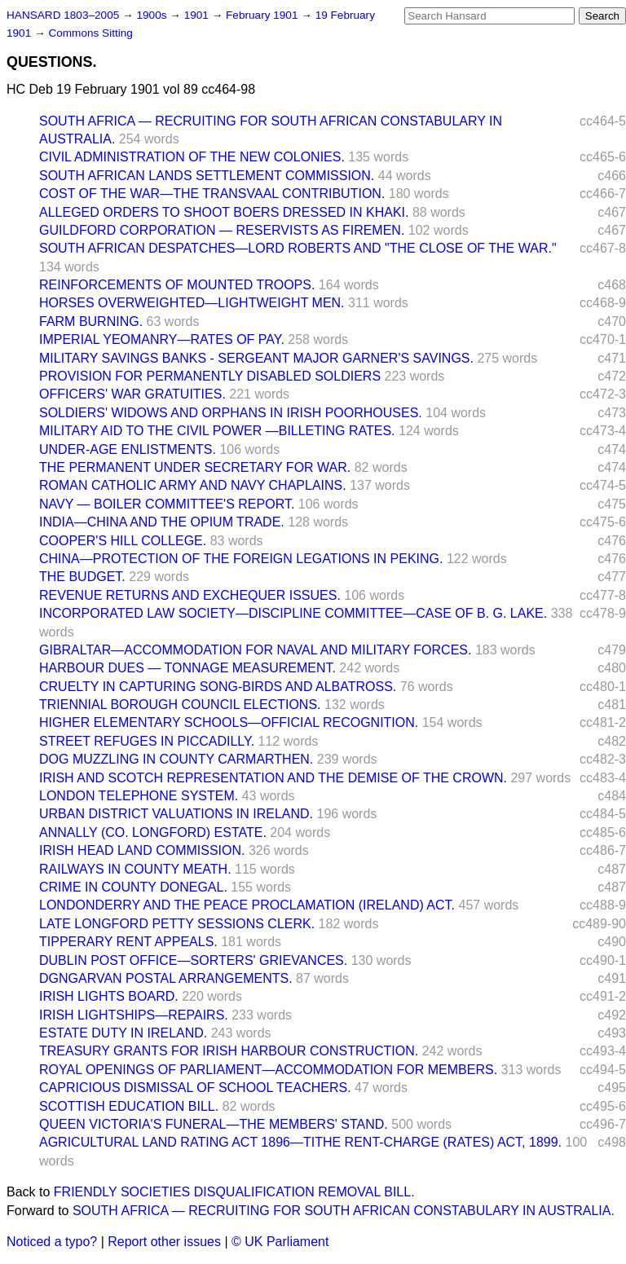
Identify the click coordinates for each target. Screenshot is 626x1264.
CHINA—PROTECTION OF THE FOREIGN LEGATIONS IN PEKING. (241, 559)
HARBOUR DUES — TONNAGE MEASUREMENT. (187, 668)
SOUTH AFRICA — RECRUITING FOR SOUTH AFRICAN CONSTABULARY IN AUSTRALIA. (344, 1211)
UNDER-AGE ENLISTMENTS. (127, 449)
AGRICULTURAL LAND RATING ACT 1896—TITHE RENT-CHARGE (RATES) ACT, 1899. (300, 1142)
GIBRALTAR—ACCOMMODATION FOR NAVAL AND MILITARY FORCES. (255, 650)
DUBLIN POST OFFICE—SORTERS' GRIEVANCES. (193, 960)
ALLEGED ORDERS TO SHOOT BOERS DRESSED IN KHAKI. (223, 212)
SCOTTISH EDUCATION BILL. (128, 1106)
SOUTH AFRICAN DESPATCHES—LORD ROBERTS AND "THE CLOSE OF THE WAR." (298, 248)
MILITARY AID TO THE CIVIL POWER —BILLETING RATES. (217, 431)
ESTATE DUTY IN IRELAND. (123, 1033)
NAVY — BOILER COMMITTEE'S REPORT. (166, 504)
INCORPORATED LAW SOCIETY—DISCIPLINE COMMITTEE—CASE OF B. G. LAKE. (293, 613)
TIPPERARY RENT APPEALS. (128, 942)
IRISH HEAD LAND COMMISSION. (142, 850)
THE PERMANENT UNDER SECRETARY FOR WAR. (194, 467)
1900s (153, 15)
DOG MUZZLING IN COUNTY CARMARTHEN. (176, 759)
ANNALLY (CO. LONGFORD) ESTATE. (153, 832)
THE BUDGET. (82, 577)
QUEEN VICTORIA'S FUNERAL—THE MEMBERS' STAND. (213, 1124)
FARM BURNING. (91, 321)
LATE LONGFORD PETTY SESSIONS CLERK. (177, 924)
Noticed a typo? (52, 1242)
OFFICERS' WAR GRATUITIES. (132, 394)
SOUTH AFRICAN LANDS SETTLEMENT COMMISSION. (206, 176)
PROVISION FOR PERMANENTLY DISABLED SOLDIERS (210, 376)
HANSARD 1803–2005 (63, 15)
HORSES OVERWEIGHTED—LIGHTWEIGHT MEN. (192, 303)
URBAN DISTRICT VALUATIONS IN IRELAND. (176, 814)
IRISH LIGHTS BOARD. (109, 996)
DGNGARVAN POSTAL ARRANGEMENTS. (166, 978)
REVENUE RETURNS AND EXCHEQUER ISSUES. (190, 595)
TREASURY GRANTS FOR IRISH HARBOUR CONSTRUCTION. (228, 1051)
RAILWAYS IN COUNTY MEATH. (135, 869)
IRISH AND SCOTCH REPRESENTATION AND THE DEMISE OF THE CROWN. (273, 778)
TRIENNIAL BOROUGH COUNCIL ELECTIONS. (180, 704)
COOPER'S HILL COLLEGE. (122, 541)
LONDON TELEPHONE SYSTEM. (138, 796)
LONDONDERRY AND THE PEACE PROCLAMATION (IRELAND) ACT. (247, 905)
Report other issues (164, 1242)
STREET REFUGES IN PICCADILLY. (146, 741)
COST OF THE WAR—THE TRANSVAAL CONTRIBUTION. (212, 193)
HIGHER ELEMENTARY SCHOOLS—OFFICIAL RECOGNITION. (228, 722)
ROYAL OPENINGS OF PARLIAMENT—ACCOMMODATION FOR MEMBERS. (268, 1070)
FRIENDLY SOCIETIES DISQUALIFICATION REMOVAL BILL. (234, 1192)
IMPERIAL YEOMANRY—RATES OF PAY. (161, 339)
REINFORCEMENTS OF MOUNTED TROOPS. (177, 285)
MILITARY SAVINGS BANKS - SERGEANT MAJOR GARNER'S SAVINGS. (256, 358)
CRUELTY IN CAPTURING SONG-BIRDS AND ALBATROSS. (217, 687)
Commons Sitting (90, 33)
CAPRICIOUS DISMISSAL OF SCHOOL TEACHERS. (195, 1087)
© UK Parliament (279, 1242)
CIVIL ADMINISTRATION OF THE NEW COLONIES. (192, 157)
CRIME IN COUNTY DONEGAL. (133, 887)
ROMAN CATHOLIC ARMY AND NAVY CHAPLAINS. (192, 485)
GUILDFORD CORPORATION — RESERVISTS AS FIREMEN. (221, 230)
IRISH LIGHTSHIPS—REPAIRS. (133, 1015)
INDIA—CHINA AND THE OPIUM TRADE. (161, 522)
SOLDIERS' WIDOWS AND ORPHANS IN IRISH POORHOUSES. (230, 413)
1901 (198, 15)
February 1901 (263, 15)
